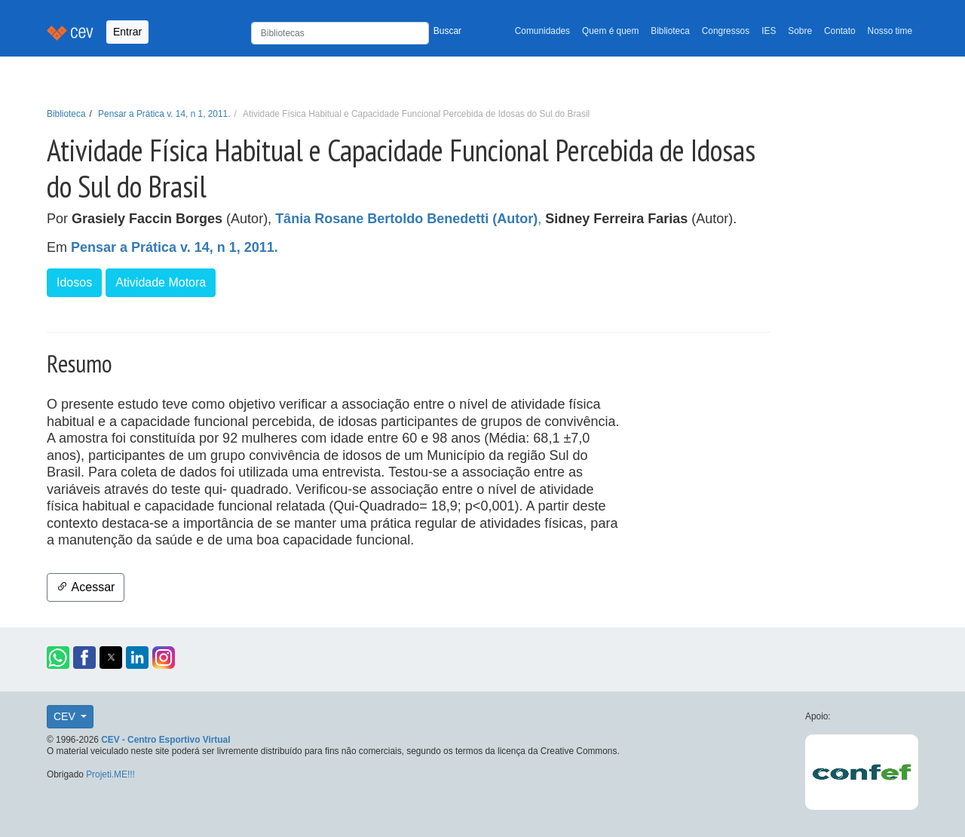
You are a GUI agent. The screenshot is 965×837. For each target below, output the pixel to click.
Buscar (447, 31)
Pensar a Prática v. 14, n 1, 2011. (164, 114)
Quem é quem (610, 31)
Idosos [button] (74, 282)
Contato (840, 31)
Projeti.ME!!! (110, 774)
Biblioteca (670, 31)
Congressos (725, 31)
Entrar (127, 32)
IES (768, 31)
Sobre (800, 31)
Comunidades (542, 31)
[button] (58, 657)
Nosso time (890, 31)
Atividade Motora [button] (160, 282)
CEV (66, 716)
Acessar (86, 587)
